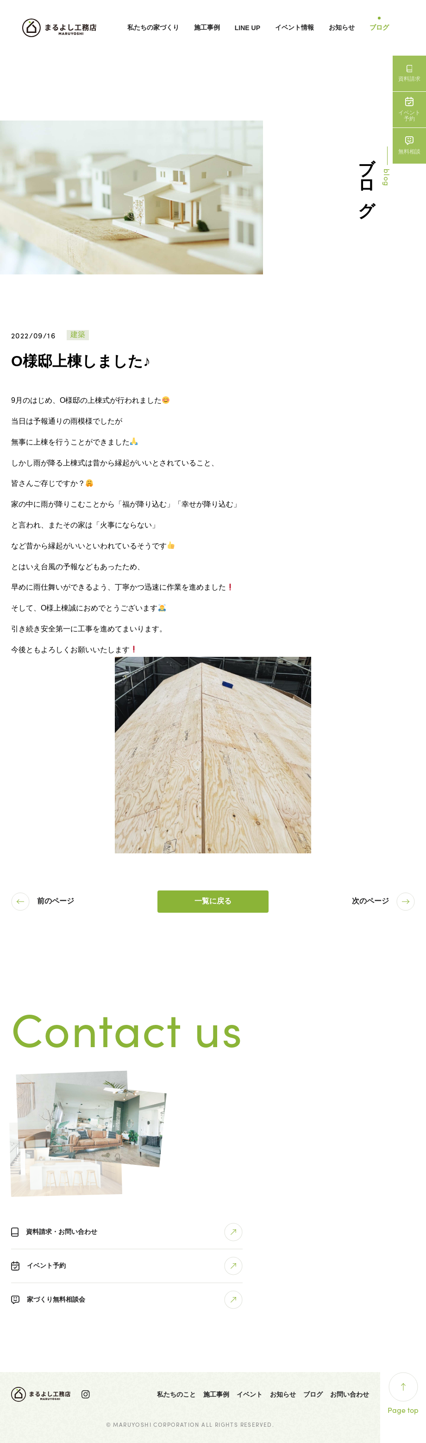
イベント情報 (294, 27)
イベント (250, 1394)
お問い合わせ (349, 1394)
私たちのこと (176, 1394)
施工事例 (207, 27)
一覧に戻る (213, 901)
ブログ (379, 27)
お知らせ (342, 27)
